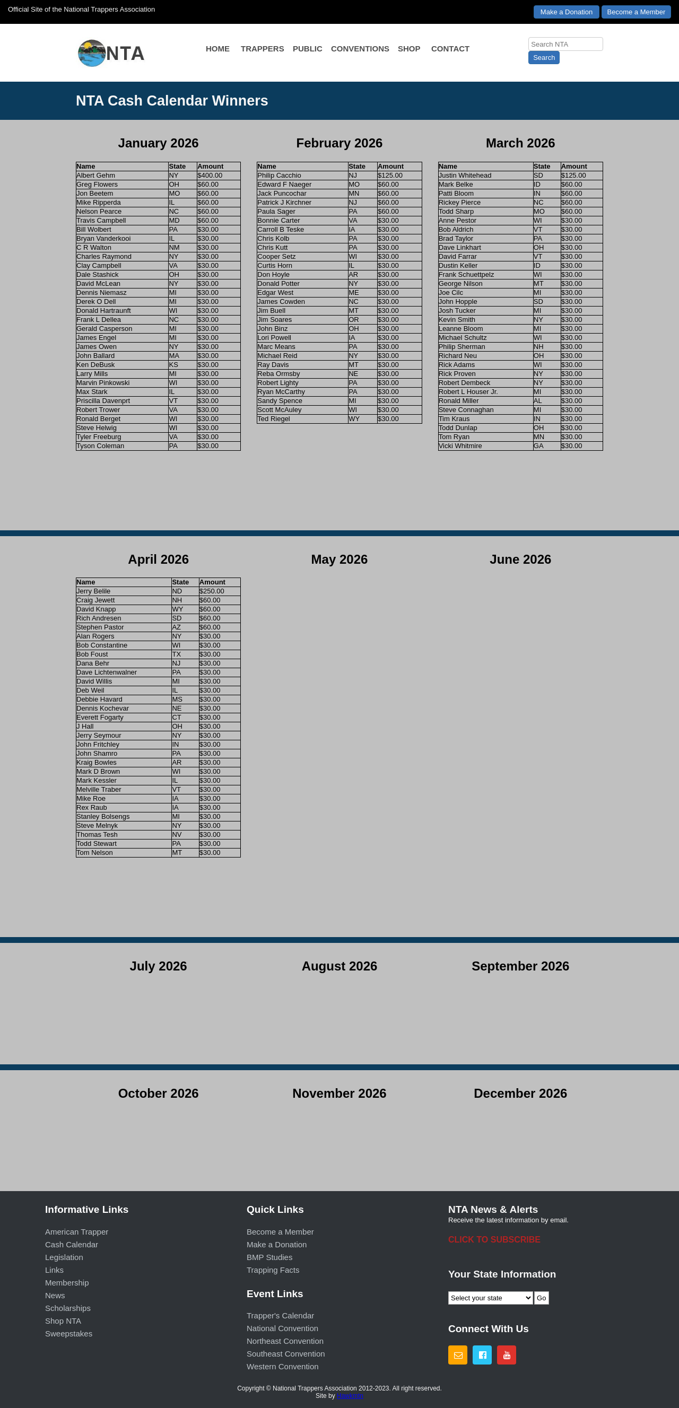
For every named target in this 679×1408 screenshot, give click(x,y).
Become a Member (636, 12)
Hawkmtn (350, 1396)
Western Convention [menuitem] (283, 1366)
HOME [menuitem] (218, 48)
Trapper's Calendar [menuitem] (280, 1315)
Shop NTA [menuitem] (63, 1320)
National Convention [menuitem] (282, 1328)
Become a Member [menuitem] (280, 1231)
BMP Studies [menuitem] (269, 1257)
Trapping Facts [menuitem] (273, 1269)
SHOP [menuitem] (409, 48)
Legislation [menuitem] (64, 1257)
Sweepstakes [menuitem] (68, 1333)
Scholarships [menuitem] (68, 1308)
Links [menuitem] (54, 1269)
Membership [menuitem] (67, 1282)
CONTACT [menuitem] (450, 48)
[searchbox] (565, 44)
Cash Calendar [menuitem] (71, 1244)
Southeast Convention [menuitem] (286, 1353)
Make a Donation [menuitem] (277, 1244)
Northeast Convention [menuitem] (285, 1340)
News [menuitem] (55, 1295)
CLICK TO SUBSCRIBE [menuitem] (494, 1239)
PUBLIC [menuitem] (308, 48)
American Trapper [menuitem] (76, 1231)
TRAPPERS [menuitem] (262, 48)
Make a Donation (567, 12)
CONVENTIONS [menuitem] (360, 48)
